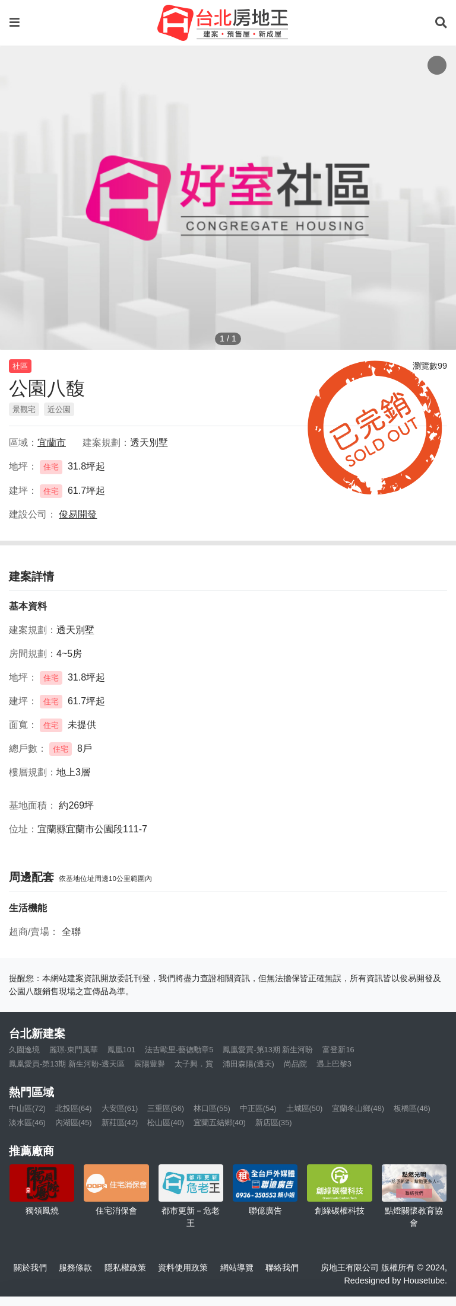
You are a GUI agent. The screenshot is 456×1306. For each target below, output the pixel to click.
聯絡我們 (282, 1267)
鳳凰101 (121, 1049)
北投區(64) (73, 1108)
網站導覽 (237, 1267)
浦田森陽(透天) (248, 1063)
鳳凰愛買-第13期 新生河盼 (268, 1049)
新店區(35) (273, 1122)
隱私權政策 (125, 1267)
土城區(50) (304, 1108)
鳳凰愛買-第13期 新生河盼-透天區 (67, 1063)
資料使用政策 (183, 1267)
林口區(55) (212, 1108)
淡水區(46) (27, 1122)
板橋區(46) (412, 1108)
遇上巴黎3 (334, 1063)
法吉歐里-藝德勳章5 (179, 1049)
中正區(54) (258, 1108)
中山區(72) (27, 1108)
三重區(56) (165, 1108)
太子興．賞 (194, 1063)
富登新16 (338, 1049)
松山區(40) (165, 1122)
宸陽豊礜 (149, 1063)
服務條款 (75, 1267)
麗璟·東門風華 (73, 1049)
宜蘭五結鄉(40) (220, 1122)
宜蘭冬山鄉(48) (358, 1108)
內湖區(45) (73, 1122)
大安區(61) (120, 1108)
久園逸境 (24, 1049)
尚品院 (295, 1063)
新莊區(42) (120, 1122)
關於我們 (30, 1267)
